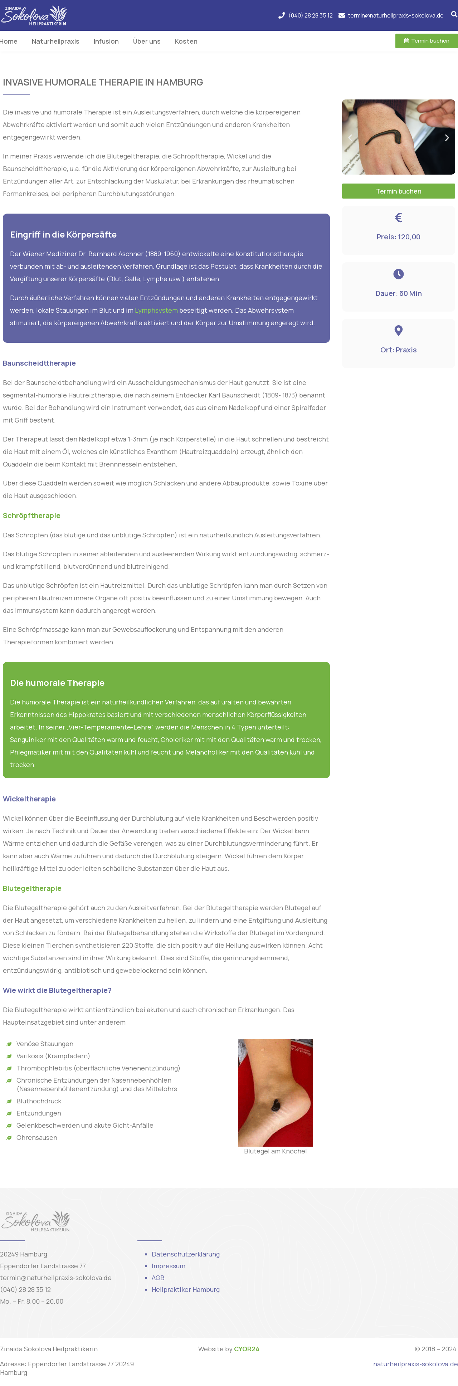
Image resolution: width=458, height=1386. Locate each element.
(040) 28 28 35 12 (25, 1289)
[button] (350, 137)
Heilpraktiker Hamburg (186, 1289)
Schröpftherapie (31, 515)
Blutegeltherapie (32, 888)
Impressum (168, 1265)
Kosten (186, 41)
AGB (158, 1277)
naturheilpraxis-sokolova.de (415, 1364)
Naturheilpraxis (55, 41)
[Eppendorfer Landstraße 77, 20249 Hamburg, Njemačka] (366, 1263)
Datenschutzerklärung (186, 1254)
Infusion (106, 41)
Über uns (147, 41)
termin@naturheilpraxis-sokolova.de (56, 1277)
